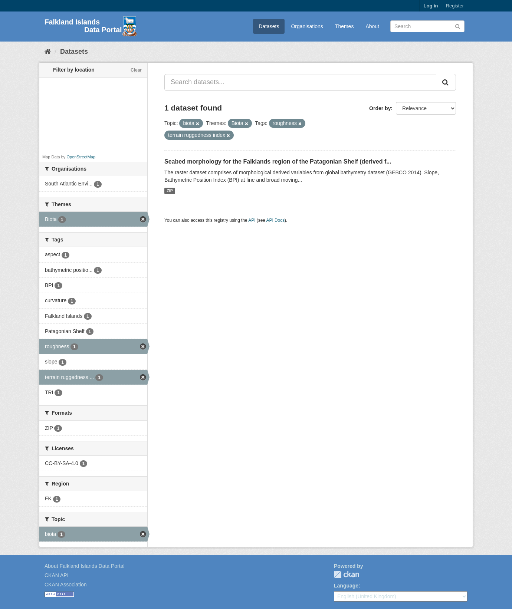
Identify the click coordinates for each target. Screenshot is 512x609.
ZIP (170, 190)
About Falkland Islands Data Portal (85, 566)
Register (455, 6)
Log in (431, 6)
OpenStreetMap (80, 157)
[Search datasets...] (300, 82)
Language (346, 586)
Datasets (269, 26)
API (251, 220)
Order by (380, 108)
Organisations (307, 26)
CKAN (346, 574)
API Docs (275, 220)
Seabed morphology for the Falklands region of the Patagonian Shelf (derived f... (277, 161)
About (372, 26)
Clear (136, 70)
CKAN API (57, 575)
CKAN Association (66, 584)
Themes (344, 26)
